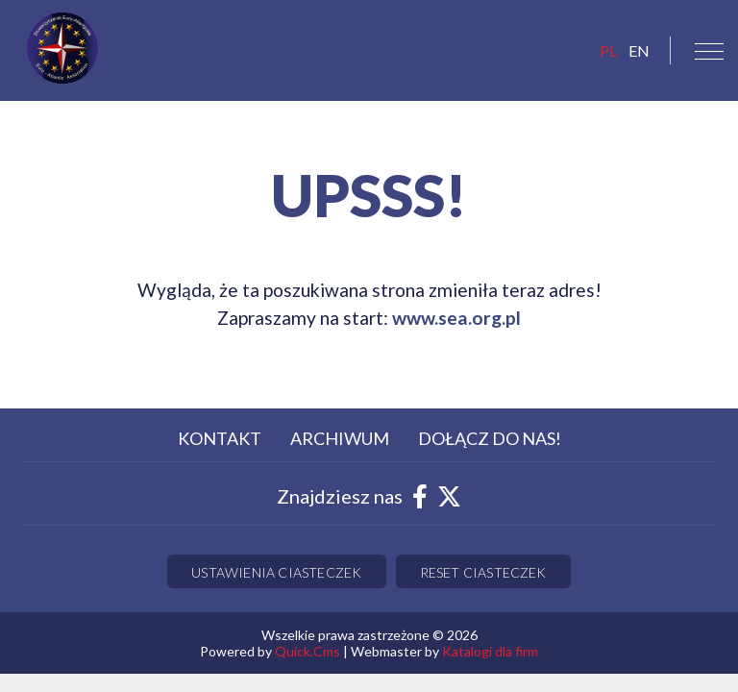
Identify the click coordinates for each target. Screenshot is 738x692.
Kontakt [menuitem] (219, 438)
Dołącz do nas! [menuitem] (489, 438)
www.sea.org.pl (456, 318)
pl (608, 50)
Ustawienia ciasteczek (276, 572)
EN (639, 50)
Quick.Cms (307, 651)
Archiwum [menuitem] (339, 438)
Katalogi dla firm (490, 651)
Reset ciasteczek (483, 572)
